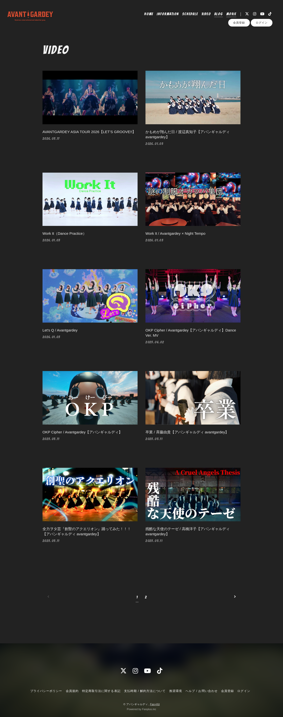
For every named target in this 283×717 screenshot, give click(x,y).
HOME (148, 14)
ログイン (262, 22)
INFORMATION (168, 14)
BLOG (218, 14)
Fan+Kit (155, 704)
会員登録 (239, 22)
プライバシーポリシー (46, 691)
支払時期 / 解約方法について (145, 691)
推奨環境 (175, 691)
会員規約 (72, 691)
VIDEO (206, 14)
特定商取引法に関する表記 (101, 691)
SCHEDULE (190, 14)
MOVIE (231, 14)
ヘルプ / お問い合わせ (201, 691)
